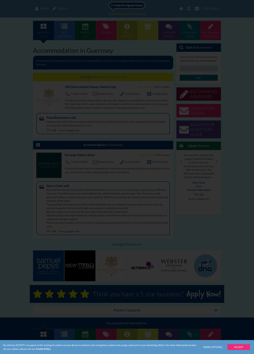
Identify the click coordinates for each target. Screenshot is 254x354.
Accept (238, 347)
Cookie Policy (43, 348)
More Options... (213, 347)
